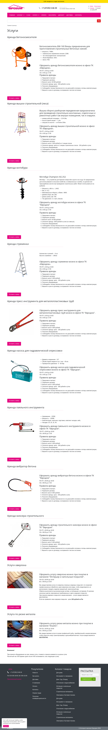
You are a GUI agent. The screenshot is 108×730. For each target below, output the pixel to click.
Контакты (35, 689)
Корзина (92, 8)
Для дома (59, 672)
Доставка (35, 679)
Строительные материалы (64, 691)
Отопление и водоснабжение (65, 683)
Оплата (34, 686)
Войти (91, 6)
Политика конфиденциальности (39, 697)
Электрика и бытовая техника (65, 695)
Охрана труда (36, 693)
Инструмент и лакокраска (64, 676)
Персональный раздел (14, 679)
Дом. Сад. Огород (62, 679)
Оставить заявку (14, 98)
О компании (36, 683)
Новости (35, 672)
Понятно (6, 726)
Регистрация (97, 6)
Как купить (35, 676)
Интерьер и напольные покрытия (63, 687)
